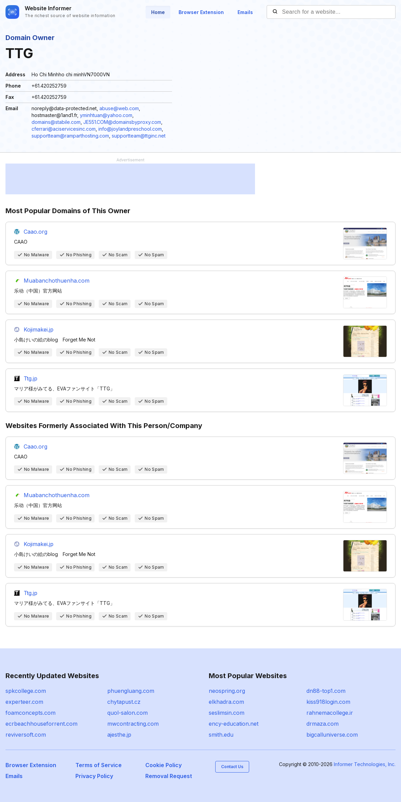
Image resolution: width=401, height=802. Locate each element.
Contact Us (232, 766)
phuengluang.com (130, 690)
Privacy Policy (94, 776)
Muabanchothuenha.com (56, 280)
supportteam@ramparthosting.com (70, 136)
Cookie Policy (163, 765)
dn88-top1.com (325, 690)
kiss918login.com (328, 701)
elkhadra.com (226, 701)
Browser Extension (201, 12)
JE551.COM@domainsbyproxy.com (122, 122)
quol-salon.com (127, 712)
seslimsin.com (226, 712)
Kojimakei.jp (38, 329)
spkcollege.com (25, 690)
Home (158, 12)
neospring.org (227, 690)
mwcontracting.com (133, 723)
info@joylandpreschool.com (130, 129)
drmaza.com (322, 723)
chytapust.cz (124, 701)
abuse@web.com (119, 108)
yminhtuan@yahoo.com (106, 115)
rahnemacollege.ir (329, 712)
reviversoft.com (25, 734)
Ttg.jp (30, 378)
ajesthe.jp (119, 734)
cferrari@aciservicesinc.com (64, 129)
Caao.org (35, 231)
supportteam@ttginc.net (139, 136)
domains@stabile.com (56, 122)
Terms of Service (98, 765)
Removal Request (168, 776)
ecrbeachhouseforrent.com (41, 723)
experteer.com (24, 701)
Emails (245, 12)
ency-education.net (233, 723)
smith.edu (221, 734)
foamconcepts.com (30, 712)
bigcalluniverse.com (332, 734)
